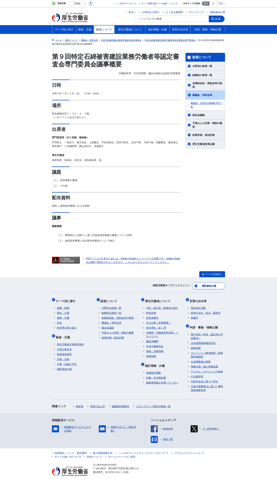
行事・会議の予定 (67, 358)
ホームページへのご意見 (121, 451)
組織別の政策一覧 (202, 75)
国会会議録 (198, 115)
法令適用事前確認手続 (203, 337)
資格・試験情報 (154, 348)
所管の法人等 (97, 400)
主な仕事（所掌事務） (158, 319)
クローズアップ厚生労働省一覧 (153, 400)
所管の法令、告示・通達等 (205, 309)
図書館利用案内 (120, 400)
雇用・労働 (63, 314)
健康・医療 (63, 305)
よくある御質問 (174, 12)
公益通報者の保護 (201, 356)
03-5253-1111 (113, 466)
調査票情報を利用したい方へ (162, 377)
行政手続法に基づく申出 (204, 376)
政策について (201, 57)
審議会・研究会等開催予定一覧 (207, 105)
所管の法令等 (199, 299)
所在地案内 (152, 314)
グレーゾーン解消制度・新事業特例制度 (207, 349)
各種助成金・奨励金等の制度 (207, 85)
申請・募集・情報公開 (205, 323)
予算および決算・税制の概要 (207, 125)
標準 (206, 3)
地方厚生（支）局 (156, 324)
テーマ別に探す (67, 299)
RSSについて (94, 451)
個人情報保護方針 (103, 447)
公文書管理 (197, 371)
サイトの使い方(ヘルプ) (68, 451)
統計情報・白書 (156, 361)
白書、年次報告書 (156, 372)
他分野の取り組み (67, 324)
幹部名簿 (151, 309)
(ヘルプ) (174, 3)
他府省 (79, 400)
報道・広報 (64, 332)
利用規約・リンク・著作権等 (71, 447)
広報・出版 (63, 353)
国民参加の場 (217, 12)
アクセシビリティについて (189, 447)
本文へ (132, 12)
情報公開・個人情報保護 (204, 361)
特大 (221, 3)
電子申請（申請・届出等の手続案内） (207, 331)
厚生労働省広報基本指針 (70, 338)
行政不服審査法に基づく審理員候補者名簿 (207, 383)
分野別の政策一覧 (202, 66)
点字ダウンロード (127, 3)
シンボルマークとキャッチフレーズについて (143, 447)
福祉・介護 (63, 309)
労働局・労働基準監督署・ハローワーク (162, 331)
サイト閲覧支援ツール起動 (154, 3)
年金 (59, 319)
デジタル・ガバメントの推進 (207, 366)
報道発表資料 (64, 348)
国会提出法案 (198, 305)
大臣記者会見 (64, 343)
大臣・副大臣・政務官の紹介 (162, 305)
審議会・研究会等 (202, 95)
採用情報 (151, 353)
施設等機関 (152, 338)
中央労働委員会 (154, 343)
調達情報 (196, 342)
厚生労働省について (159, 299)
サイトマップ (196, 12)
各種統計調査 (153, 367)
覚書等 (194, 314)
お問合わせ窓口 (151, 12)
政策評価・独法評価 (203, 135)
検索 (219, 18)
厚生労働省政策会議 (203, 144)
